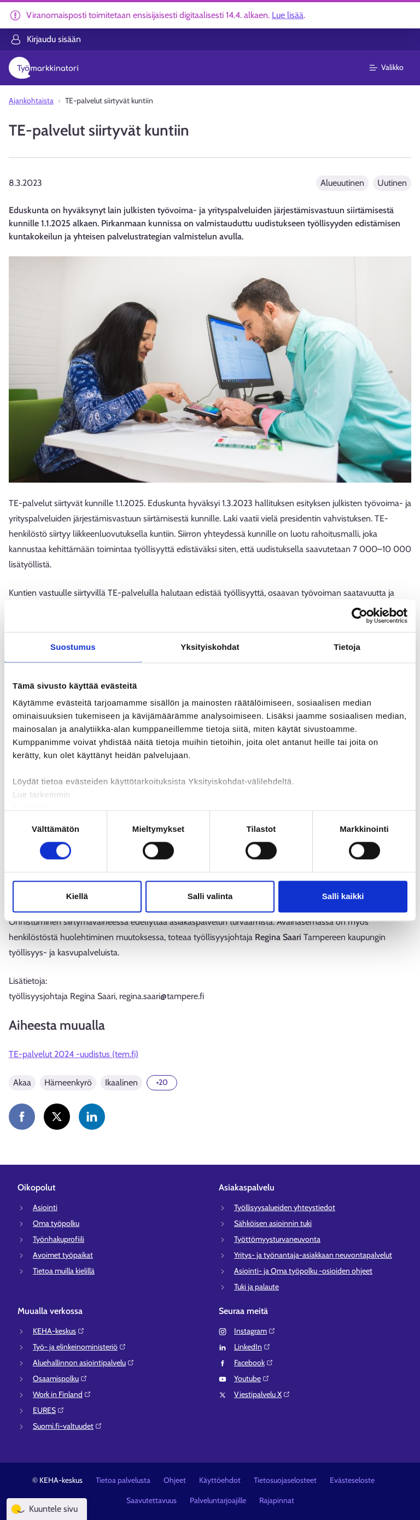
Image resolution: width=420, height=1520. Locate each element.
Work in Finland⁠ (62, 1394)
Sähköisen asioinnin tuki (273, 1223)
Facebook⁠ (253, 1363)
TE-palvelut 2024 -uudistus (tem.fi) (73, 1054)
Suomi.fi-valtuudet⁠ (67, 1426)
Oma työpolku (56, 1223)
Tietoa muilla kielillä (64, 1271)
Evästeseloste (352, 1480)
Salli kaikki (343, 896)
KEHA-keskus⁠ (59, 1331)
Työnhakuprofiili (58, 1239)
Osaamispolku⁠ (60, 1378)
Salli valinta (210, 896)
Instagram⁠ (255, 1331)
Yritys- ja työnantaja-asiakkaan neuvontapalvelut (313, 1255)
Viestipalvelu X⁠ (262, 1394)
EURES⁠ (49, 1410)
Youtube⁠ (252, 1378)
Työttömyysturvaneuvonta (277, 1239)
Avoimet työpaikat (63, 1255)
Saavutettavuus (151, 1500)
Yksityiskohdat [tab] (209, 647)
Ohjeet (175, 1480)
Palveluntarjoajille (218, 1500)
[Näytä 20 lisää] (162, 1082)
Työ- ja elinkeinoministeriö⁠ (79, 1347)
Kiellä (77, 896)
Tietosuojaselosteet (285, 1480)
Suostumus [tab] (73, 647)
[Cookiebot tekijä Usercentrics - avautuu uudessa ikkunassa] (359, 615)
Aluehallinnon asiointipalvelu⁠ (84, 1363)
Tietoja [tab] (347, 647)
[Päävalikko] (393, 67)
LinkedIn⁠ (252, 1347)
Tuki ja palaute (256, 1287)
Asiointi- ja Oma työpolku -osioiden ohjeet (303, 1271)
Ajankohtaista (31, 100)
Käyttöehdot (220, 1480)
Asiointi (45, 1207)
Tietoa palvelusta (123, 1480)
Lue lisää (288, 15)
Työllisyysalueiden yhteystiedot (284, 1207)
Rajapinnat (276, 1500)
